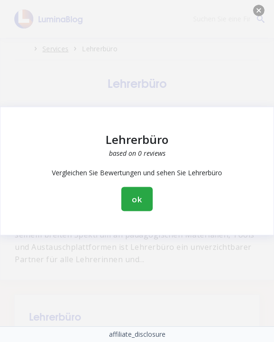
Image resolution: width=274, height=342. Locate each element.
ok (137, 199)
